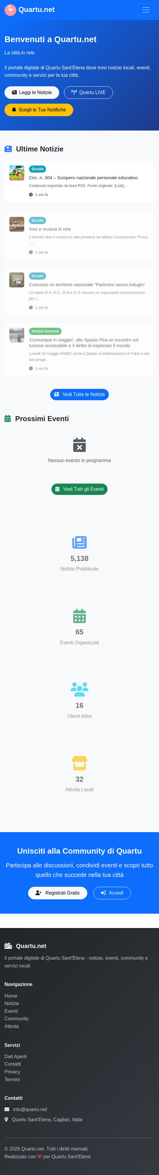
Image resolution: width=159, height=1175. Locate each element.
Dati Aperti (15, 1056)
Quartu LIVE (88, 92)
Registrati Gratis (58, 892)
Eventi (11, 1011)
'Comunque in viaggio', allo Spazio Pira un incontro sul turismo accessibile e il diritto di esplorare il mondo (83, 344)
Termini (12, 1079)
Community (16, 1018)
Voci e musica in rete (50, 230)
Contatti (12, 1064)
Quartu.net (29, 10)
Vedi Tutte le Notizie (79, 394)
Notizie (11, 1003)
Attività (11, 1026)
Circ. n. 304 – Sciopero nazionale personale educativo (83, 177)
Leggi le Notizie (32, 92)
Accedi (112, 892)
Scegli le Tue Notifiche (39, 109)
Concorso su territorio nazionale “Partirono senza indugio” (87, 286)
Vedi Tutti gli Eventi (79, 489)
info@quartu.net (30, 1109)
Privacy (12, 1071)
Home (10, 995)
